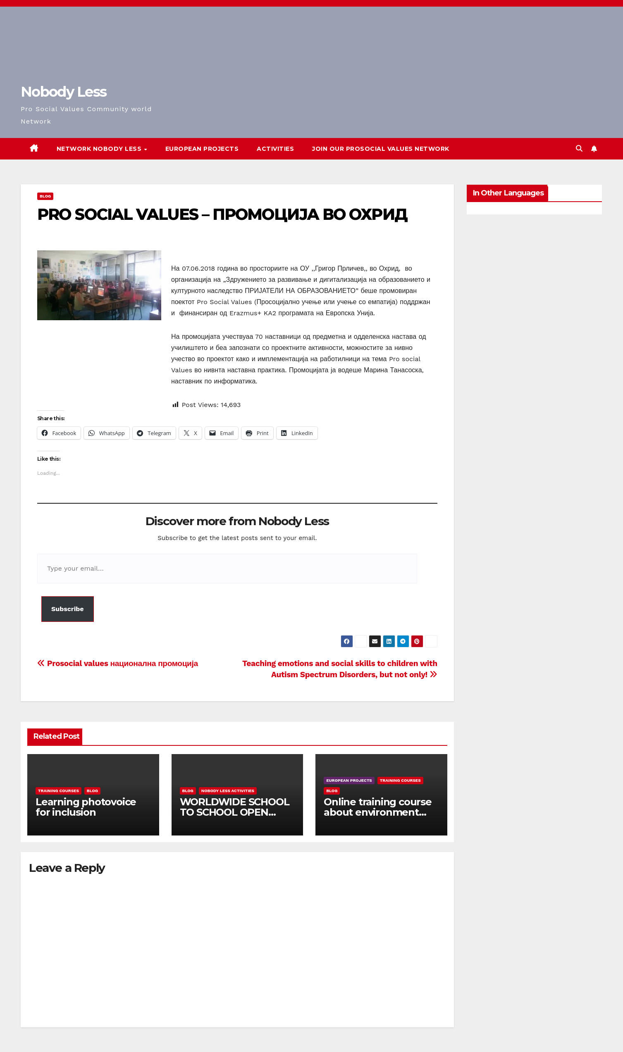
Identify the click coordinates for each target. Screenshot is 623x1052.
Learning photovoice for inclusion (86, 807)
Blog (45, 196)
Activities (275, 148)
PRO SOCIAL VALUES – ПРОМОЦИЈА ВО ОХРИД (222, 214)
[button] (579, 148)
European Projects (202, 148)
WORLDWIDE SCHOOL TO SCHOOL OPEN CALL (234, 812)
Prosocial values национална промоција (117, 663)
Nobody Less (63, 91)
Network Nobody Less (100, 148)
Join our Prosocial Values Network (380, 148)
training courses (58, 790)
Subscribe (67, 609)
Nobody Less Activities (227, 790)
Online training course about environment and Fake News (378, 812)
